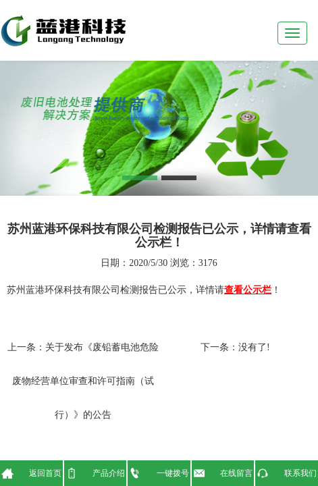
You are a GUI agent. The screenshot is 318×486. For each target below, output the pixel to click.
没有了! (254, 347)
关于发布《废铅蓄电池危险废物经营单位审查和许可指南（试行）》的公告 (85, 381)
